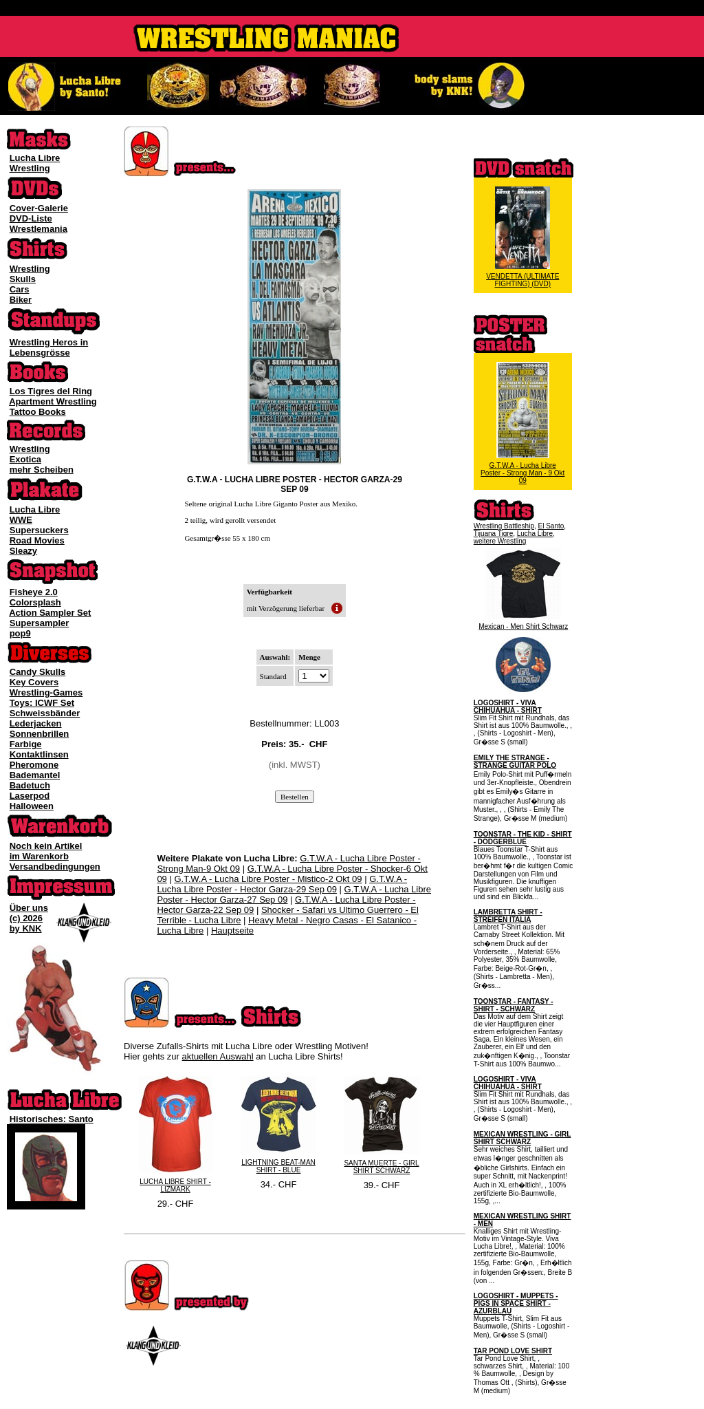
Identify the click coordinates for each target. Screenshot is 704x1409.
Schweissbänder (45, 713)
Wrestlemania (38, 229)
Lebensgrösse (40, 352)
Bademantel (35, 775)
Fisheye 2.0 (34, 592)
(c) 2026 (26, 918)
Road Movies (37, 540)
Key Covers (34, 682)
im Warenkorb (39, 856)
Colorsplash (35, 602)
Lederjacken (36, 723)
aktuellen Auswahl (218, 1056)
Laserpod (30, 795)
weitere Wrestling (500, 541)
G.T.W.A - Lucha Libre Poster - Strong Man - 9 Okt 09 (522, 473)
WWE (21, 520)
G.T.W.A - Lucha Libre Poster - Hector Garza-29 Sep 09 (282, 884)
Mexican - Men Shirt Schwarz (523, 626)
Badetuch (30, 785)
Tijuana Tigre (493, 533)
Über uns (29, 908)
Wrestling (30, 168)
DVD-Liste (31, 218)
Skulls (23, 279)
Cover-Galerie (39, 208)
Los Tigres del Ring (51, 391)
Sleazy (23, 551)
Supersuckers (39, 530)
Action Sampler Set (50, 612)
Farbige (26, 744)
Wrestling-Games (46, 692)
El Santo (551, 526)
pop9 (20, 633)
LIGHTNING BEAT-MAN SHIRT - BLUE (278, 1166)
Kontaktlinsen (39, 754)
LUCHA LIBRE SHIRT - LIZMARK (175, 1185)
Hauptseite (232, 930)
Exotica (25, 459)
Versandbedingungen (55, 866)
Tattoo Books (38, 412)
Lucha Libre (35, 158)
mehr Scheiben (42, 469)
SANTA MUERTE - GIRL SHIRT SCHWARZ (381, 1166)
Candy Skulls (38, 672)
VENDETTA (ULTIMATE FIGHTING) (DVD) (522, 280)
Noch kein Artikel (46, 846)
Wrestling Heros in (49, 342)
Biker (21, 299)
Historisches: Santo (52, 1119)
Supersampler (39, 623)
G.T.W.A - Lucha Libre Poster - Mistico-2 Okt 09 (268, 879)
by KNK (26, 928)
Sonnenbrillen (39, 734)
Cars (20, 289)
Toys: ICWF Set (42, 703)
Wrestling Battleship (504, 526)
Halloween (32, 806)
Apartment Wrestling (53, 401)
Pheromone (34, 765)
